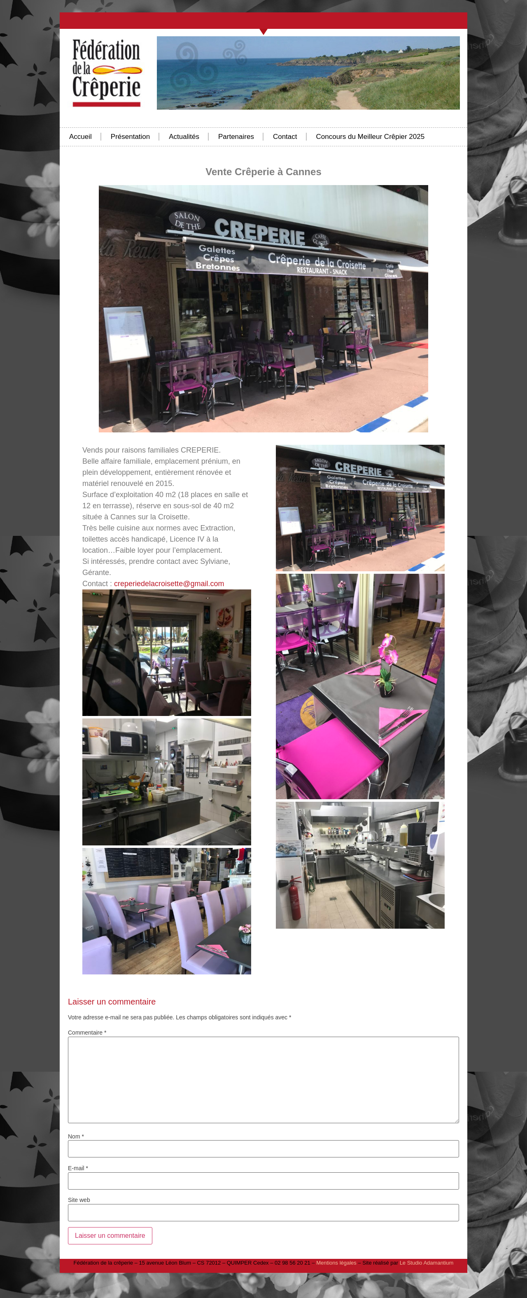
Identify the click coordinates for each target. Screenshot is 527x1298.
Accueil (80, 137)
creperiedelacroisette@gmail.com (169, 584)
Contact (285, 137)
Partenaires (236, 137)
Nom (76, 1136)
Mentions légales (336, 1263)
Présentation (130, 137)
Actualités (184, 137)
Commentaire (87, 1032)
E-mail (78, 1168)
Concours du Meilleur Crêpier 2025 (370, 137)
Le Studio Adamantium (427, 1263)
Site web (79, 1200)
